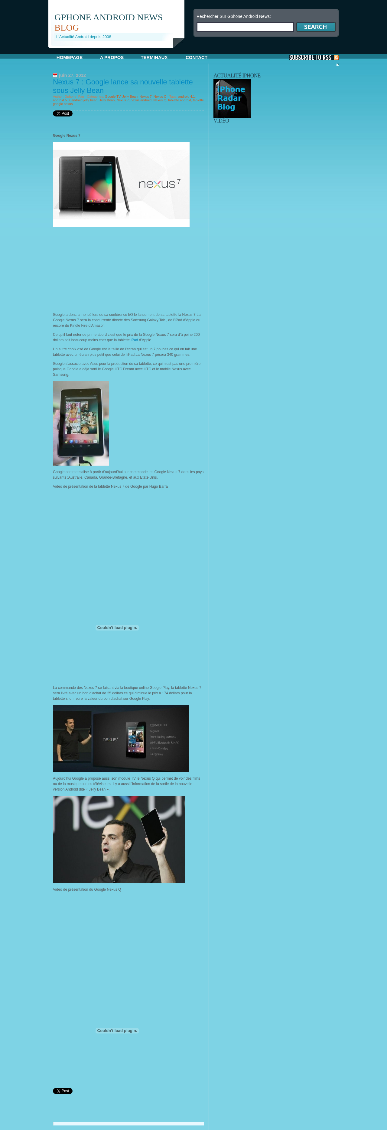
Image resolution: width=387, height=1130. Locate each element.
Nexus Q (160, 96)
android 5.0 (61, 100)
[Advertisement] (119, 50)
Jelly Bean (130, 96)
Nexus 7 (145, 96)
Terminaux (154, 57)
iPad (135, 340)
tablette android (179, 100)
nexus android (141, 100)
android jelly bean (84, 100)
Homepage (70, 57)
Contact (196, 57)
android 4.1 (186, 96)
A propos (112, 57)
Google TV (112, 96)
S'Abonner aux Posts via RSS (314, 57)
